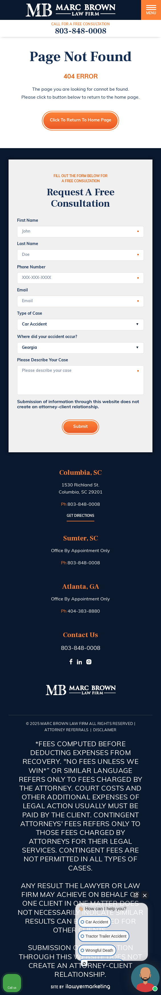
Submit (80, 427)
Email (22, 290)
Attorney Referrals (66, 730)
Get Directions (80, 516)
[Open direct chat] (136, 895)
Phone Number (31, 267)
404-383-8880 (84, 611)
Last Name (27, 244)
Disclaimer (105, 730)
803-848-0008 (80, 31)
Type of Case (29, 314)
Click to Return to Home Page (80, 120)
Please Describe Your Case (42, 360)
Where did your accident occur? (47, 337)
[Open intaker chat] (84, 963)
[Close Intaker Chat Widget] (145, 895)
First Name (27, 221)
